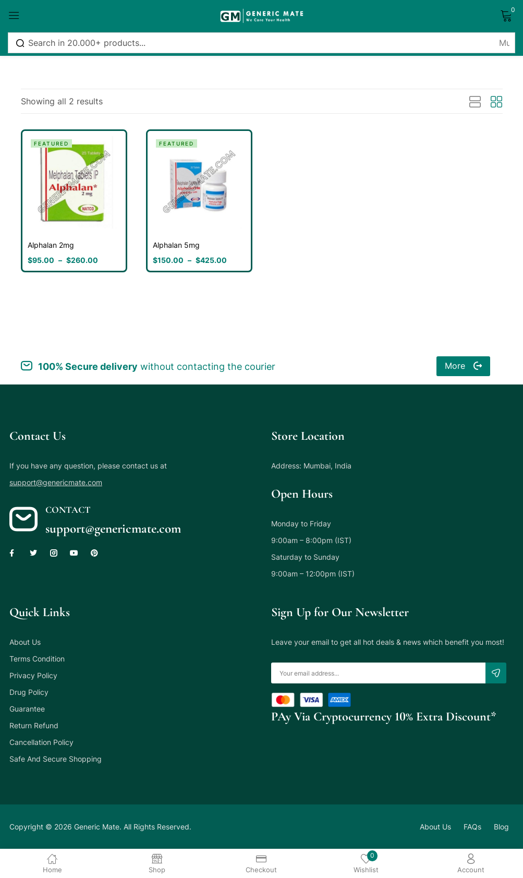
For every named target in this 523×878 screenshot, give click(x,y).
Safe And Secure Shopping (55, 758)
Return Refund (33, 725)
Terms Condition (37, 658)
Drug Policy (28, 692)
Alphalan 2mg (51, 244)
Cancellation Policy (41, 742)
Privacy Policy (33, 675)
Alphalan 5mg (176, 244)
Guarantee (27, 708)
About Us (25, 642)
